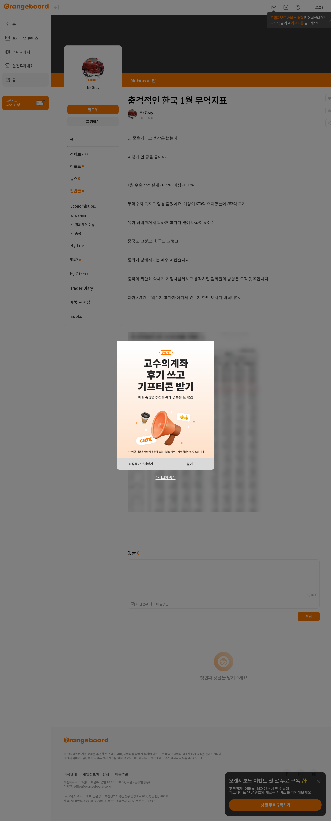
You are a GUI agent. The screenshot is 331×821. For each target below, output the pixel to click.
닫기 (190, 463)
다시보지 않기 (166, 477)
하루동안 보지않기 (141, 463)
